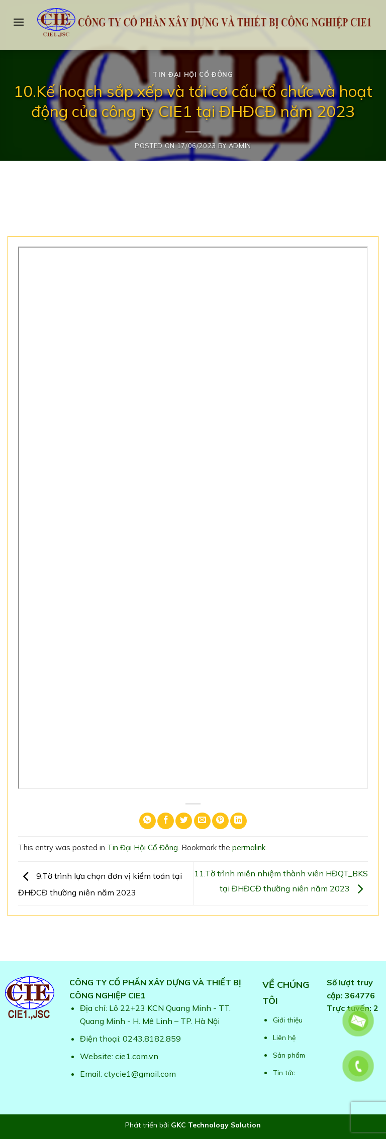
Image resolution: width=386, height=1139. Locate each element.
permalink (248, 847)
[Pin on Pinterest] (220, 821)
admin (240, 146)
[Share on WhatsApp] (147, 821)
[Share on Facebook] (165, 821)
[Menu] (19, 22)
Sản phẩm (289, 1055)
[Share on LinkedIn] (238, 821)
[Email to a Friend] (202, 821)
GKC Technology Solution (216, 1124)
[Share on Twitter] (183, 821)
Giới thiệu (288, 1019)
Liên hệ (284, 1037)
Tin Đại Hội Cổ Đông (193, 74)
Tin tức (284, 1072)
